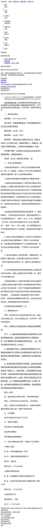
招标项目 (4, 80)
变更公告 (10, 94)
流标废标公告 (36, 508)
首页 (9, 1)
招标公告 (4, 94)
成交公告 (19, 508)
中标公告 (13, 508)
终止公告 (16, 94)
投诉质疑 (22, 94)
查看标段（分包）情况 (11, 63)
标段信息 (4, 82)
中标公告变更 (26, 508)
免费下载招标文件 (10, 59)
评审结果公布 (5, 508)
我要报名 (7, 61)
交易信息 (16, 1)
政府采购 (23, 1)
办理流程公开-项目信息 (8, 86)
